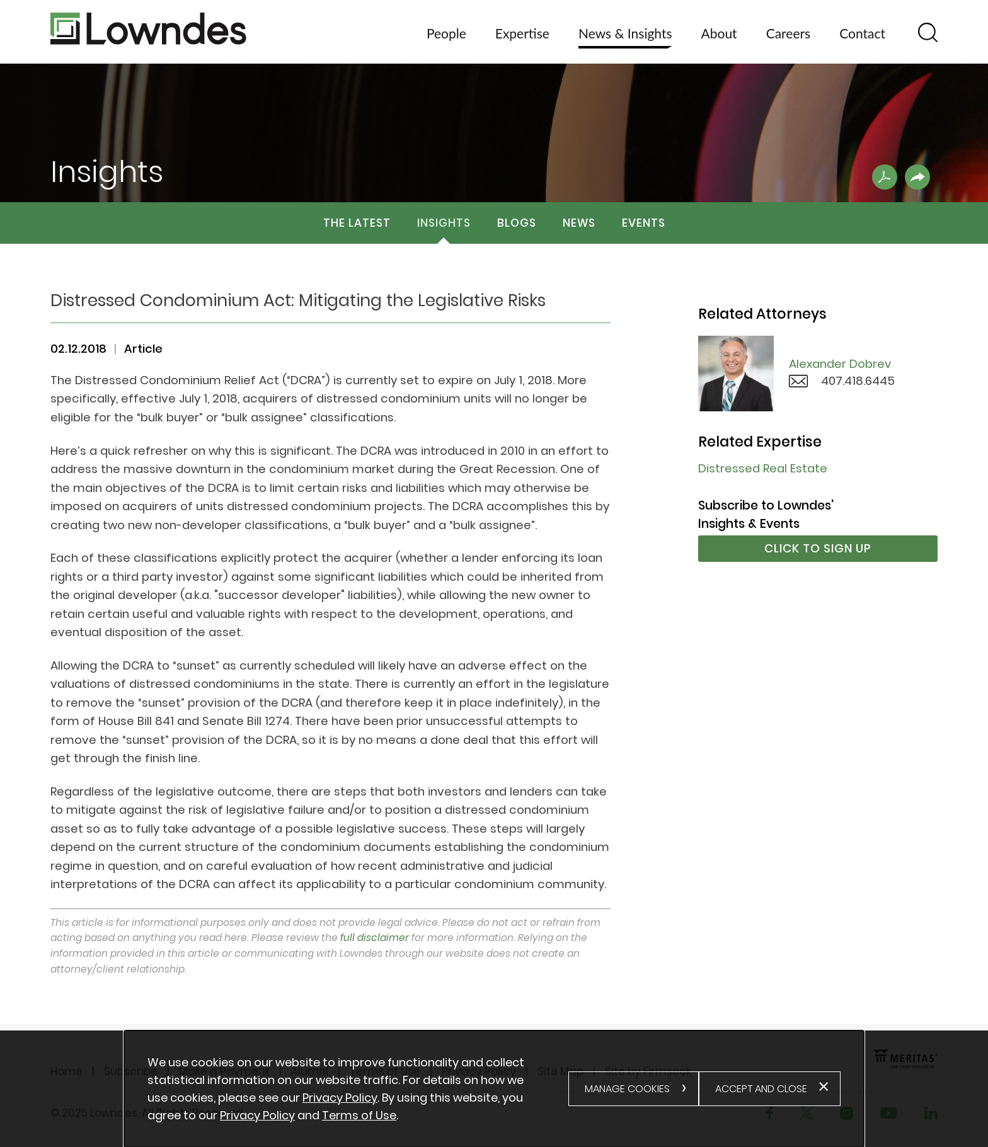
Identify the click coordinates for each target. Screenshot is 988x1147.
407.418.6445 (858, 381)
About (719, 33)
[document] (357, 1089)
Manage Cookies (627, 1088)
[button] (917, 177)
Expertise (522, 33)
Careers (788, 33)
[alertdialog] (494, 1088)
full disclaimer (374, 937)
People (446, 33)
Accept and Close (761, 1088)
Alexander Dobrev (840, 364)
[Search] (928, 32)
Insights (444, 223)
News (579, 223)
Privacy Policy (339, 1097)
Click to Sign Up (817, 548)
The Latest (357, 223)
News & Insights (625, 33)
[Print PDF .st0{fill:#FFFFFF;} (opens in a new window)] (884, 177)
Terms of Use (359, 1115)
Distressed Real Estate (762, 468)
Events (643, 223)
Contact (862, 33)
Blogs (516, 223)
